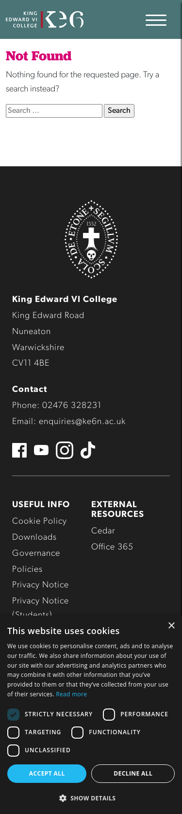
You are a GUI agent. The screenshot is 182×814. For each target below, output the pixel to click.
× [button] (171, 626)
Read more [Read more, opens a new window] (71, 694)
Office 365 (112, 547)
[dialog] (91, 715)
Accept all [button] (47, 773)
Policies (27, 569)
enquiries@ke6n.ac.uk (82, 421)
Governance (36, 553)
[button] (91, 798)
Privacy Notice (40, 585)
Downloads (34, 537)
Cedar (103, 531)
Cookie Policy (39, 521)
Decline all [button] (133, 773)
